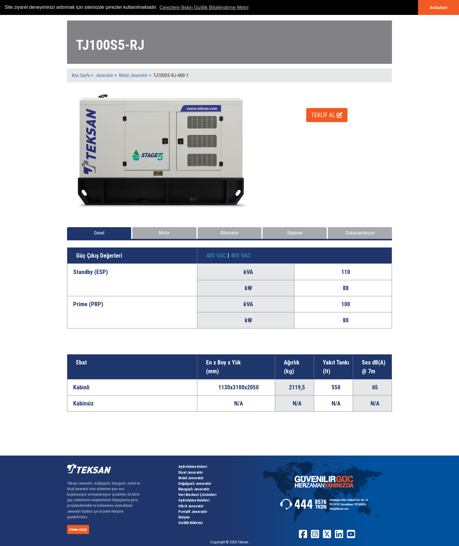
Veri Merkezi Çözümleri (197, 494)
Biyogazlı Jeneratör (194, 489)
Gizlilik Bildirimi (190, 523)
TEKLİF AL (326, 115)
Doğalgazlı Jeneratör (194, 483)
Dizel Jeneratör (190, 472)
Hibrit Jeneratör (191, 506)
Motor (164, 233)
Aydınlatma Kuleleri (193, 500)
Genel (99, 233)
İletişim (184, 517)
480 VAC (216, 255)
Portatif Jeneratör (192, 511)
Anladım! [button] (438, 7)
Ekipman (294, 233)
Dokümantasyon (359, 233)
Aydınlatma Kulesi (192, 466)
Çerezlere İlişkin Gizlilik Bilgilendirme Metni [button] (204, 7)
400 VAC (241, 255)
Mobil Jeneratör (191, 478)
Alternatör (229, 233)
